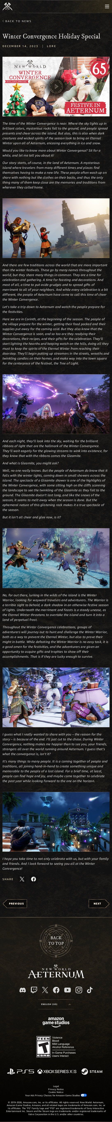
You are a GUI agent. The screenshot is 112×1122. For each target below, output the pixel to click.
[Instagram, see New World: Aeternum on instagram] (79, 990)
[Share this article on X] (22, 879)
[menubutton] (107, 6)
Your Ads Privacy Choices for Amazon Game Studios (56, 1095)
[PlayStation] (20, 1071)
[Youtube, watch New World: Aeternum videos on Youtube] (67, 990)
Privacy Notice (56, 1089)
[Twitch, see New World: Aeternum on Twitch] (34, 990)
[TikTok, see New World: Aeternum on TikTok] (90, 990)
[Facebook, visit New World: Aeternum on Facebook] (56, 990)
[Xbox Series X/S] (57, 1072)
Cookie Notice (56, 1092)
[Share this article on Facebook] (33, 879)
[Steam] (92, 1072)
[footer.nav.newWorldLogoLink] (56, 977)
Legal (56, 1086)
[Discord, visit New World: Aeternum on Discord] (22, 990)
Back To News (18, 21)
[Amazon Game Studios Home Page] (56, 1022)
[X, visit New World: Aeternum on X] (45, 990)
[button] (56, 86)
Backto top (56, 940)
